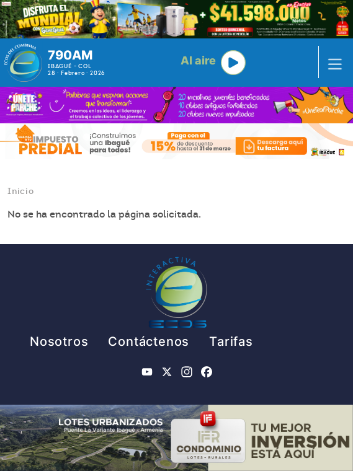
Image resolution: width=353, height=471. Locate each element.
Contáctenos (148, 341)
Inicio (20, 190)
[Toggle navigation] (331, 62)
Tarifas (231, 341)
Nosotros (59, 341)
